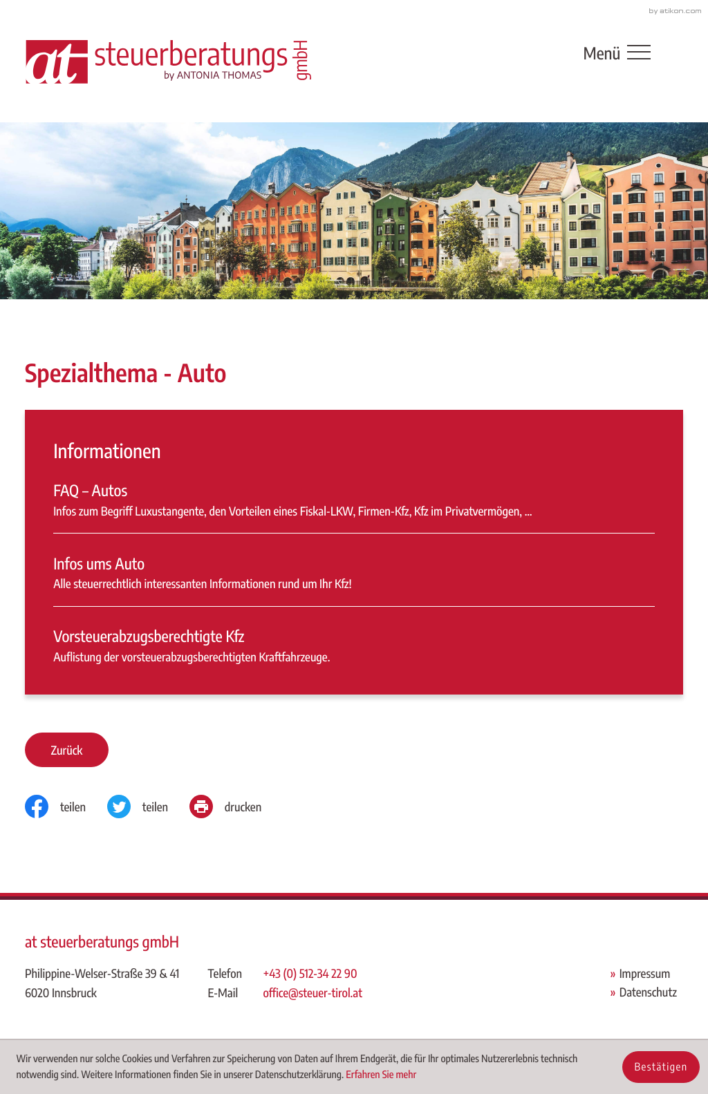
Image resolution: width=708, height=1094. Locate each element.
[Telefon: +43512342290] (313, 973)
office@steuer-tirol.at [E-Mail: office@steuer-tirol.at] (312, 992)
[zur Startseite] (168, 61)
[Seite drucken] (236, 806)
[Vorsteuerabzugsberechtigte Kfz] (354, 645)
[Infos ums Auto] (354, 580)
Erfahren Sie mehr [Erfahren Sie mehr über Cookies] (381, 1074)
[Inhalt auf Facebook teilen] (66, 806)
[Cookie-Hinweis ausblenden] (661, 1067)
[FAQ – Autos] (354, 507)
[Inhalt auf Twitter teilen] (148, 806)
